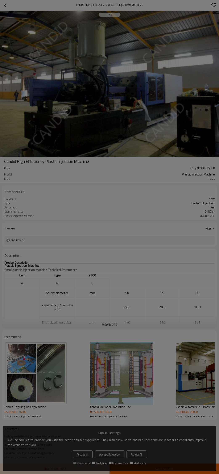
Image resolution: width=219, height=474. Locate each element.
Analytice (99, 463)
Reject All (136, 454)
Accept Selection (109, 454)
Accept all (82, 454)
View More (109, 324)
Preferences (118, 463)
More (208, 229)
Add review (18, 240)
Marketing (138, 463)
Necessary (81, 463)
